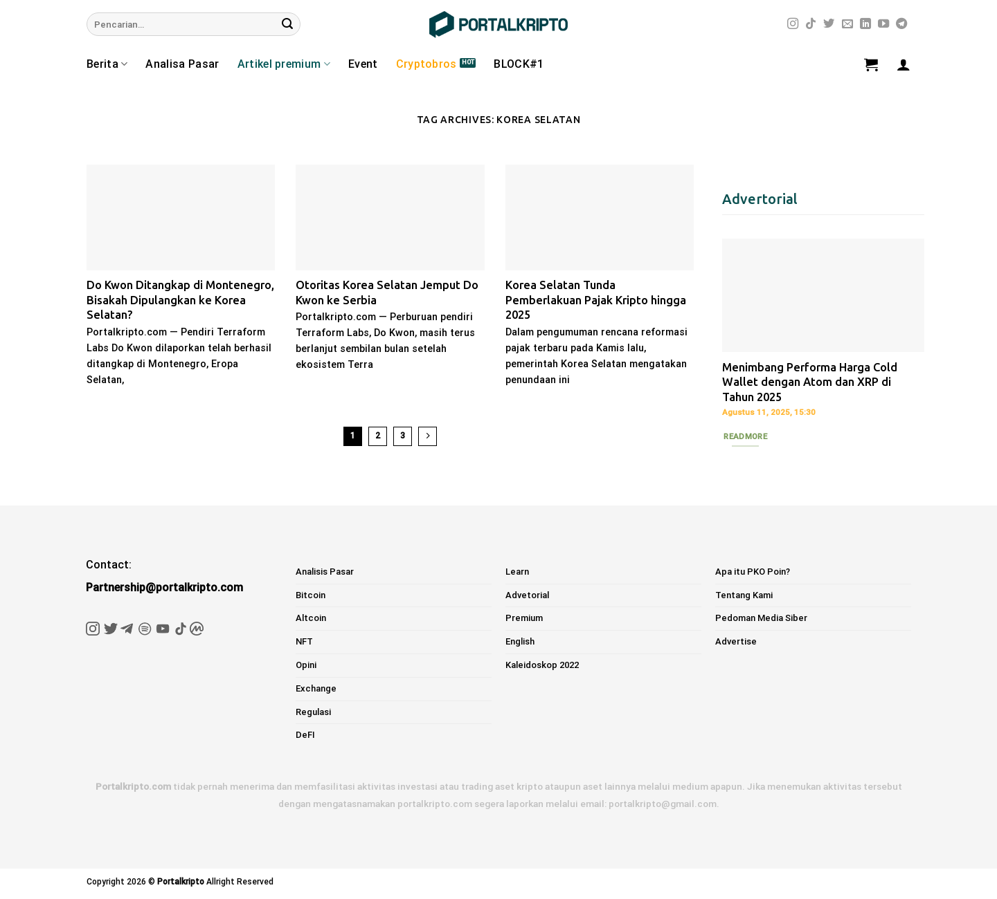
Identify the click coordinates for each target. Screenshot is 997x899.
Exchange (316, 688)
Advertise (736, 641)
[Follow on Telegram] (901, 24)
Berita (107, 64)
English (520, 641)
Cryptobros (426, 64)
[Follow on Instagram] (792, 24)
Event (363, 64)
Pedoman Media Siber (761, 618)
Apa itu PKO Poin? (752, 571)
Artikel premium (283, 64)
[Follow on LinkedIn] (865, 24)
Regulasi (313, 712)
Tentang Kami (744, 595)
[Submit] (287, 24)
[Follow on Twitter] (828, 24)
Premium (524, 618)
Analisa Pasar (182, 64)
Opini (306, 665)
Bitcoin (310, 595)
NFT (304, 641)
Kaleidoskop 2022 (542, 665)
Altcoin (311, 618)
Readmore (745, 436)
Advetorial (527, 595)
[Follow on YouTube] (883, 24)
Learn (517, 571)
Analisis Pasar (325, 571)
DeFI (305, 735)
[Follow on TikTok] (810, 24)
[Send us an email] (847, 24)
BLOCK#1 (519, 64)
